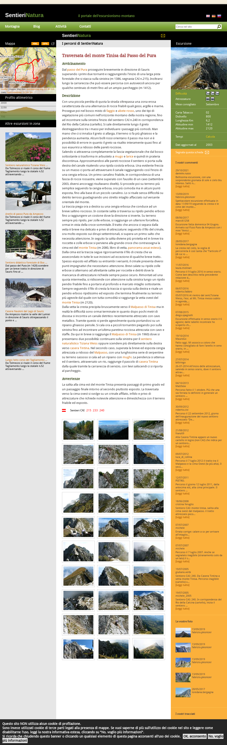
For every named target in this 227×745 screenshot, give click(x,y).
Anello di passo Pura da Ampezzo (24, 213)
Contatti (85, 26)
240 (101, 410)
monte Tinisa (88, 247)
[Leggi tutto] (182, 186)
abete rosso (126, 111)
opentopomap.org (34, 89)
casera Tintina (79, 348)
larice (129, 156)
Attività (60, 26)
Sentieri (24, 15)
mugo (119, 156)
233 (95, 410)
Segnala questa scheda (189, 152)
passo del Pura (77, 69)
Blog (36, 26)
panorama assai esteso (144, 247)
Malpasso (100, 352)
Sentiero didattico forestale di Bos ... (26, 262)
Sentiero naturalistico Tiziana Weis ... (26, 165)
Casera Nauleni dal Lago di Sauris (24, 311)
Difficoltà (181, 93)
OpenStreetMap (14, 92)
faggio (110, 111)
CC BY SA (28, 92)
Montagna (12, 26)
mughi (127, 357)
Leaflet (4, 89)
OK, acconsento (194, 736)
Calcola (210, 136)
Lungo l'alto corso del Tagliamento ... (26, 360)
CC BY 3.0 (49, 89)
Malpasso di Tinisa (143, 307)
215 (88, 410)
